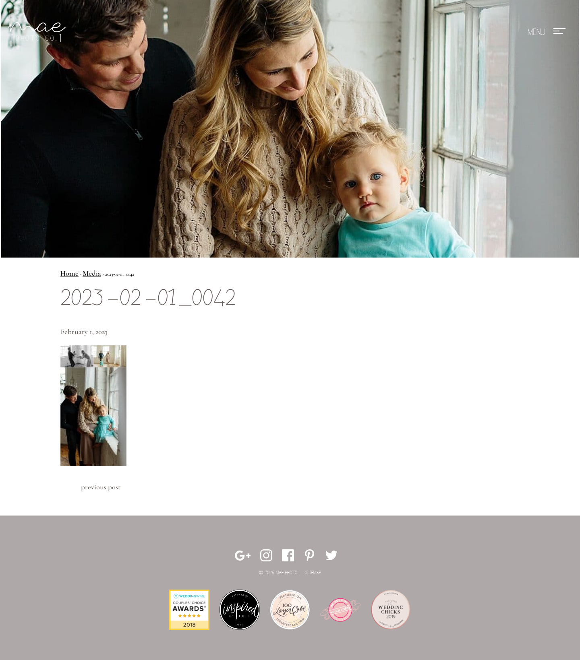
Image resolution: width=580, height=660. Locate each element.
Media (92, 273)
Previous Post (100, 487)
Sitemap (313, 573)
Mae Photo (38, 32)
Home (69, 273)
